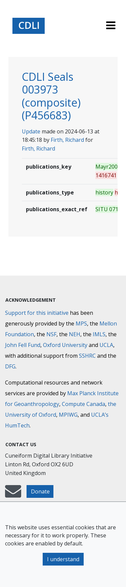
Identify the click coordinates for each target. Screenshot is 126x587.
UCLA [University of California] (106, 345)
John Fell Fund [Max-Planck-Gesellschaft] (22, 345)
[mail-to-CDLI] (13, 494)
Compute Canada (83, 404)
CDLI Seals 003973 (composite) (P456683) (51, 95)
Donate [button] (40, 491)
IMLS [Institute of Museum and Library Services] (99, 334)
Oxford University (65, 345)
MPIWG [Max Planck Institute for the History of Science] (68, 414)
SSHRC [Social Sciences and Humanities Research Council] (87, 355)
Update (31, 131)
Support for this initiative (37, 312)
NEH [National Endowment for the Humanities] (74, 334)
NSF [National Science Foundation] (51, 334)
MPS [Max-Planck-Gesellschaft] (81, 323)
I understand (63, 559)
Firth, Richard (67, 139)
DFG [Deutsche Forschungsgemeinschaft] (10, 366)
